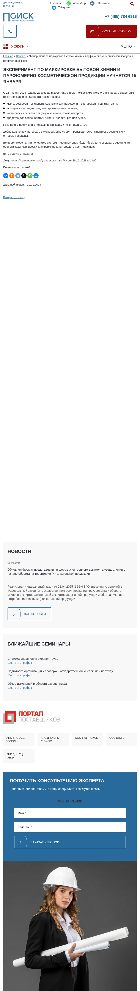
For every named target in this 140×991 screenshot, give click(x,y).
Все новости (35, 614)
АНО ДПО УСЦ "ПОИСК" (15, 739)
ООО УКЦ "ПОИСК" (87, 737)
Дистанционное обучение (13, 4)
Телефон (25, 827)
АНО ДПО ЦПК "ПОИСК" (50, 739)
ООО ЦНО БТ (117, 737)
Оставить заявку (116, 31)
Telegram (61, 8)
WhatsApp (76, 3)
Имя (22, 813)
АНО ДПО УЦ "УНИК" (14, 756)
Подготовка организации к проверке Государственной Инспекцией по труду (60, 671)
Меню (126, 46)
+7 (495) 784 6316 (121, 16)
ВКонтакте (100, 3)
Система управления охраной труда (33, 658)
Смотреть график (20, 662)
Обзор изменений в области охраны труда (37, 683)
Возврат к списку (14, 197)
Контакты (55, 3)
